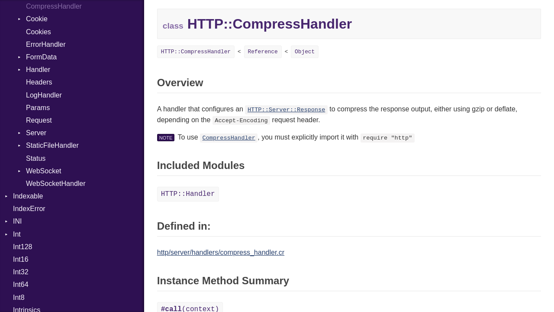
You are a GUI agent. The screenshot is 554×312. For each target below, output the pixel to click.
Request (39, 120)
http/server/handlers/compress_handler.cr (220, 252)
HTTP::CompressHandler (196, 52)
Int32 (21, 272)
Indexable (28, 196)
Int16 (21, 259)
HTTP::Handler (188, 194)
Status (35, 158)
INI (17, 221)
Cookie (37, 19)
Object (305, 52)
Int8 (19, 297)
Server (36, 132)
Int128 (22, 246)
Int (17, 234)
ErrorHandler (46, 44)
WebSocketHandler (56, 183)
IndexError (29, 208)
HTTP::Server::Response (286, 110)
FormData (41, 57)
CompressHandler (54, 6)
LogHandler (44, 95)
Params (38, 107)
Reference (263, 52)
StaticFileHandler (52, 145)
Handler (38, 69)
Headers (39, 82)
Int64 (21, 284)
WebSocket (43, 171)
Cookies (38, 32)
